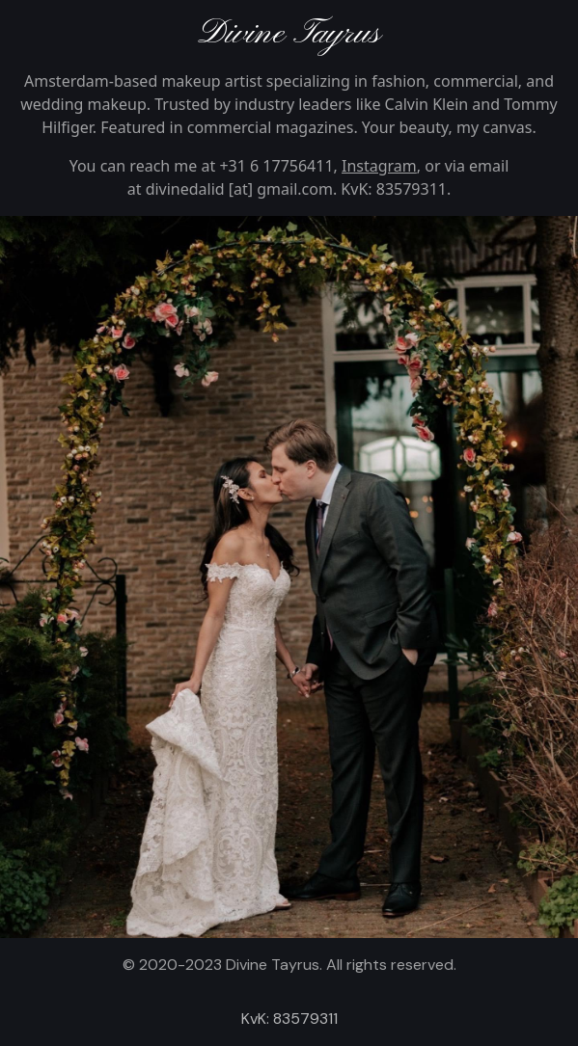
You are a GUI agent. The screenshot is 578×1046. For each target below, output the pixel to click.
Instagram (379, 165)
